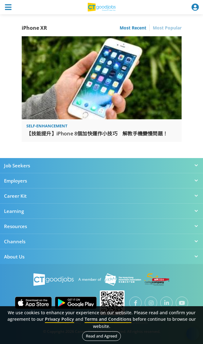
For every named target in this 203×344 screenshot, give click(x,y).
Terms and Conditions (108, 319)
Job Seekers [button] (101, 165)
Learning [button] (101, 211)
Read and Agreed (101, 336)
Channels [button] (101, 241)
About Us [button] (101, 257)
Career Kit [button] (101, 196)
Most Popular (167, 28)
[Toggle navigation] (8, 7)
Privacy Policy (59, 319)
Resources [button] (101, 226)
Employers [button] (101, 181)
